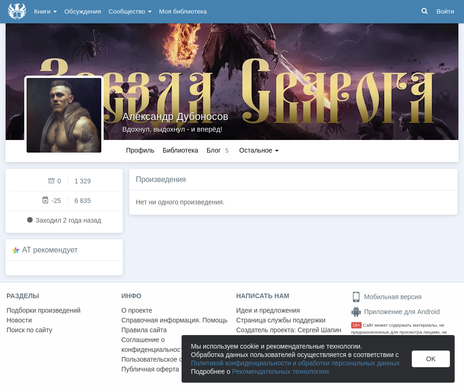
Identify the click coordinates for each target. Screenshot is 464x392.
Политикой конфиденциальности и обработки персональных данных (295, 363)
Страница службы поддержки (280, 320)
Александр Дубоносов (175, 116)
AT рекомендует (50, 250)
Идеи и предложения (268, 310)
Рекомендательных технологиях (281, 371)
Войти (445, 11)
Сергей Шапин (319, 330)
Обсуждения (82, 11)
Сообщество (130, 11)
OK (431, 359)
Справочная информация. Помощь (174, 320)
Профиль (140, 150)
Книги (45, 11)
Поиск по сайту (29, 330)
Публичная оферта (150, 369)
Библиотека (180, 150)
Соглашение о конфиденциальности (154, 344)
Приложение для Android (395, 312)
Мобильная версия (386, 297)
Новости (19, 320)
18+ (356, 325)
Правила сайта (144, 330)
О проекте (136, 310)
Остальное (259, 150)
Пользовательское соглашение (168, 359)
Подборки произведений (44, 310)
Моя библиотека (183, 11)
